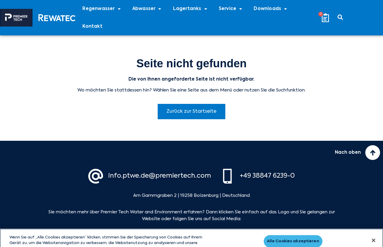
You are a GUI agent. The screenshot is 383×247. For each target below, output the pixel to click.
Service (230, 9)
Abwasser (146, 9)
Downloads (270, 9)
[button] (340, 17)
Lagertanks (190, 9)
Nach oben (348, 152)
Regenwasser (101, 9)
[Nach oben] (372, 152)
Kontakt (92, 26)
